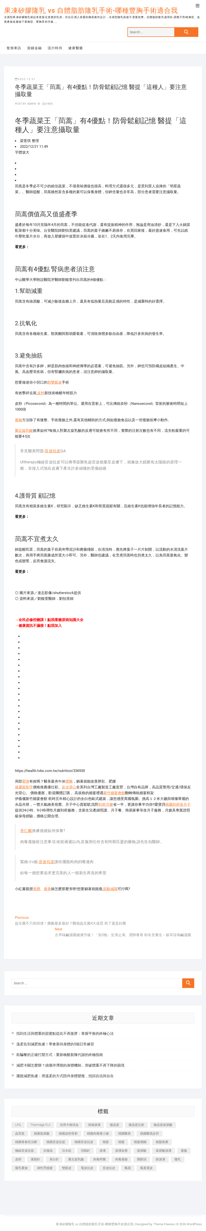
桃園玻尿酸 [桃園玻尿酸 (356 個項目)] (42, 1133)
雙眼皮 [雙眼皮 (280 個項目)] (66, 1168)
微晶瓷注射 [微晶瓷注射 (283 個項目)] (136, 1125)
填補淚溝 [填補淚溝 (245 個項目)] (94, 1125)
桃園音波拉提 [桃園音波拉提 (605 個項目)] (55, 1142)
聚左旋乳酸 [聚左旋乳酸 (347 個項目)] (76, 1159)
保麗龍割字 (24, 787)
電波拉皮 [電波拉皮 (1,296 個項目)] (87, 1168)
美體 (36, 889)
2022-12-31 (25, 79)
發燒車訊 (13, 48)
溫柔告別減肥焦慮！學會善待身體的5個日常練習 (55, 1044)
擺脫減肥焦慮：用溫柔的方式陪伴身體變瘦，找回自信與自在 (65, 1076)
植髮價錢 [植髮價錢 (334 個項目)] (140, 1142)
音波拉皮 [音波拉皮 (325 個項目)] (109, 1168)
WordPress (194, 1224)
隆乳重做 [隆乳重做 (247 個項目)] (21, 1168)
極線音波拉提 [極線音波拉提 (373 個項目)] (24, 1150)
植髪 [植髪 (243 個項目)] (106, 1142)
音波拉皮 (52, 451)
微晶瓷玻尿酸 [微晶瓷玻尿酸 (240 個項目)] (163, 1125)
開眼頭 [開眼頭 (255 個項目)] (141, 1159)
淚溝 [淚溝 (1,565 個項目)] (103, 1150)
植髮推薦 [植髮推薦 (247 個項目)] (162, 1142)
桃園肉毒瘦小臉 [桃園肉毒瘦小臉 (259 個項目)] (98, 1133)
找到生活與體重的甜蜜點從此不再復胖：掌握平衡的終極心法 (65, 1033)
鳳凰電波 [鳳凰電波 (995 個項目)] (146, 1168)
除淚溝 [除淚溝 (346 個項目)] (160, 1159)
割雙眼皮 (54, 382)
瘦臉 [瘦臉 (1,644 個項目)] (184, 1150)
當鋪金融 (34, 48)
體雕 (69, 781)
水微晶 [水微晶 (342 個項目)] (48, 1150)
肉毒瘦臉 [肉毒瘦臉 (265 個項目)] (121, 1159)
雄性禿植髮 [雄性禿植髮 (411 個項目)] (45, 1168)
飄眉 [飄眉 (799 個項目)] (128, 1168)
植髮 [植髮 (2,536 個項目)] (121, 1142)
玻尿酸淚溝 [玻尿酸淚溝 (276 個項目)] (163, 1150)
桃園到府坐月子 (178, 804)
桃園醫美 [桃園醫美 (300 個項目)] (124, 1133)
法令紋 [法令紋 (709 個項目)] (66, 1150)
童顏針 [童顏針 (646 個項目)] (35, 1159)
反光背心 (69, 787)
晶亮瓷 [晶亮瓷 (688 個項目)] (20, 1133)
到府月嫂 (106, 804)
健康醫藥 (75, 48)
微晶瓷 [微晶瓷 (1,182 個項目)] (114, 1125)
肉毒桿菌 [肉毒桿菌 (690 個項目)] (99, 1159)
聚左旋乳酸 (24, 430)
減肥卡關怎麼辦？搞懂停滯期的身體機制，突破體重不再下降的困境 (70, 1065)
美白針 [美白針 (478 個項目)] (54, 1159)
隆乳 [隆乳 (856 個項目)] (178, 1159)
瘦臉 (18, 420)
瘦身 (47, 889)
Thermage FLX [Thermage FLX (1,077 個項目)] (40, 1125)
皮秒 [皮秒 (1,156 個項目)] (18, 1159)
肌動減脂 (110, 889)
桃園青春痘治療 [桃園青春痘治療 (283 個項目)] (26, 1142)
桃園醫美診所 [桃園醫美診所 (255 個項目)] (149, 1133)
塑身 (25, 781)
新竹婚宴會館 (114, 793)
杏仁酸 (26, 830)
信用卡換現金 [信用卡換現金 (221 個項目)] (69, 1125)
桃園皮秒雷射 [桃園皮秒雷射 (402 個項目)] (68, 1133)
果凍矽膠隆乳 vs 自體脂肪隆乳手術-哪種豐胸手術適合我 (91, 10)
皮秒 (40, 393)
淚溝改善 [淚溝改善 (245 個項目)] (121, 1150)
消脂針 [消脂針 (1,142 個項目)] (85, 1150)
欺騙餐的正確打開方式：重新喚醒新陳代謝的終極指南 (59, 1055)
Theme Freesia (164, 1224)
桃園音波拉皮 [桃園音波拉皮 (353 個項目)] (84, 1142)
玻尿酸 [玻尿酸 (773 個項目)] (141, 1150)
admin (31, 103)
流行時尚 (55, 48)
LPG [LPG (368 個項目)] (18, 1125)
